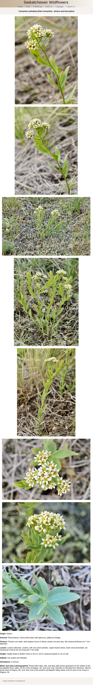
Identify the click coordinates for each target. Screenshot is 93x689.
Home (20, 7)
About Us (49, 7)
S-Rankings (37, 7)
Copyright (59, 7)
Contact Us (71, 7)
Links (28, 7)
